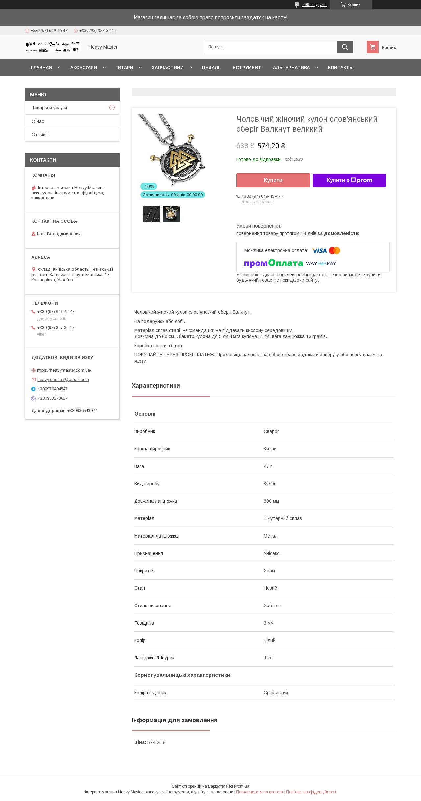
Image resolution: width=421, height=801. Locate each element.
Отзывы (40, 134)
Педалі (210, 67)
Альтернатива (291, 67)
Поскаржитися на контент (259, 792)
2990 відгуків (314, 4)
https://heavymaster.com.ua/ (64, 370)
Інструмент (246, 67)
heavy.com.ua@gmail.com (63, 379)
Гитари (124, 67)
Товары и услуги (49, 107)
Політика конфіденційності (311, 792)
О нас (38, 121)
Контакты (341, 67)
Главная (41, 67)
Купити (273, 180)
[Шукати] (345, 47)
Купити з (349, 180)
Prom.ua (241, 786)
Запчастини (168, 67)
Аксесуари (83, 67)
